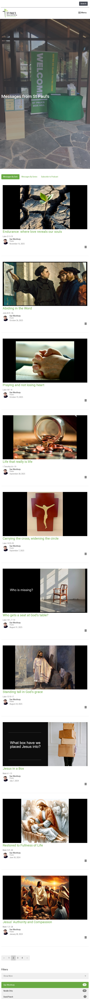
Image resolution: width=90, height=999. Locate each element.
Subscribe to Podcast (49, 176)
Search (83, 4)
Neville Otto (45, 990)
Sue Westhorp (45, 984)
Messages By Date (10, 176)
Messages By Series (29, 176)
